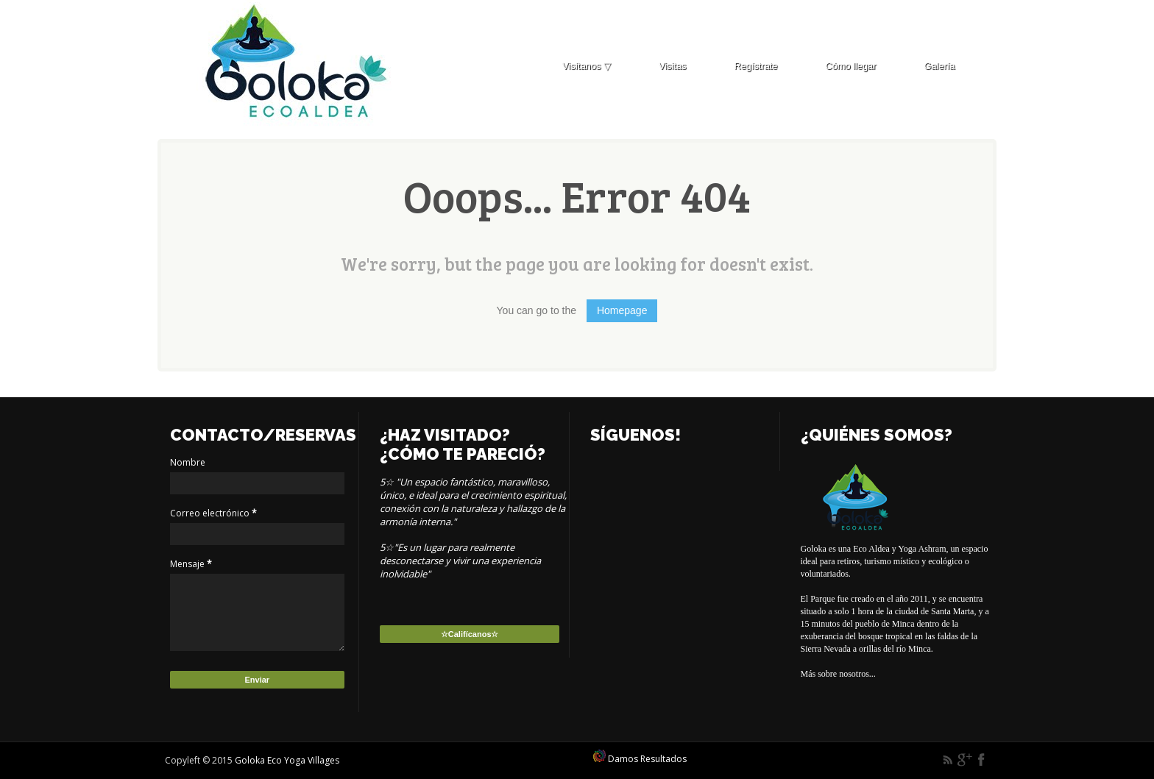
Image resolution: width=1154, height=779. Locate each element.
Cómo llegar (850, 65)
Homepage (622, 310)
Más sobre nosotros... (838, 674)
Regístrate (755, 65)
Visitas (672, 65)
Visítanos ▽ (586, 65)
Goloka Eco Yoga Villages (287, 760)
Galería (939, 65)
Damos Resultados (640, 759)
